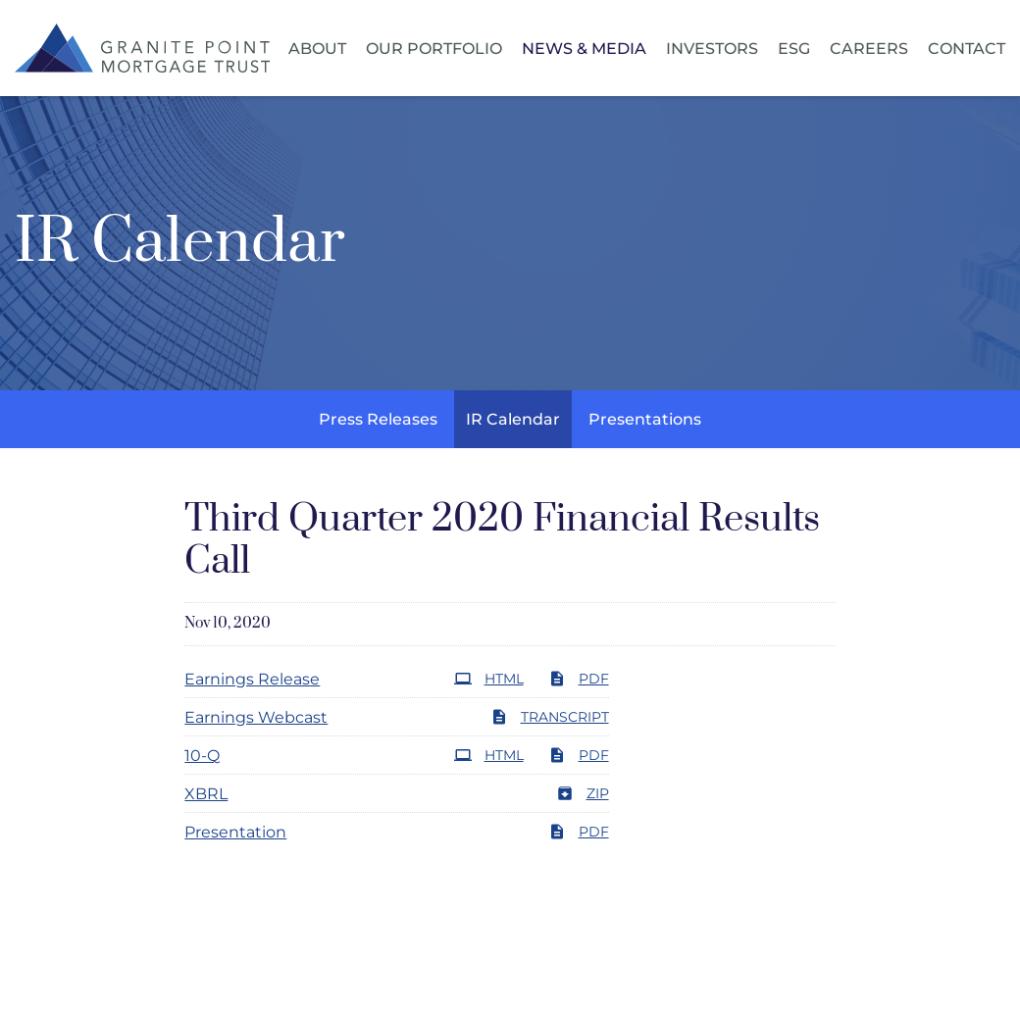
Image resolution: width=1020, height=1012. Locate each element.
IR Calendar (513, 419)
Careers (869, 48)
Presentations (644, 419)
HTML (489, 678)
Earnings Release (252, 679)
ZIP (582, 793)
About (317, 48)
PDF (578, 678)
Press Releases (378, 419)
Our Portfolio (434, 48)
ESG (794, 48)
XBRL (206, 793)
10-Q (202, 755)
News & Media (584, 48)
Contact (966, 48)
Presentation (235, 832)
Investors (712, 48)
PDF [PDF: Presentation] (578, 831)
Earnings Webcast (256, 717)
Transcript (549, 717)
